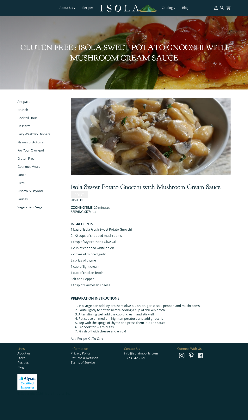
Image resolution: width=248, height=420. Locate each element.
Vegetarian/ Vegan (30, 207)
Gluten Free (25, 158)
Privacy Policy (80, 353)
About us (24, 353)
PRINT (79, 194)
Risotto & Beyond (30, 191)
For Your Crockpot (30, 150)
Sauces (22, 199)
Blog (185, 8)
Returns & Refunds (84, 358)
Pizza (21, 183)
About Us (67, 8)
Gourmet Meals (28, 166)
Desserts (23, 126)
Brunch (22, 110)
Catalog (168, 8)
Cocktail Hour (27, 118)
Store (21, 358)
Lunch (21, 175)
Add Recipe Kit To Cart (87, 339)
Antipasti (23, 102)
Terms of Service (83, 362)
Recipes (88, 8)
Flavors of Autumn (30, 142)
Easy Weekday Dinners (33, 134)
